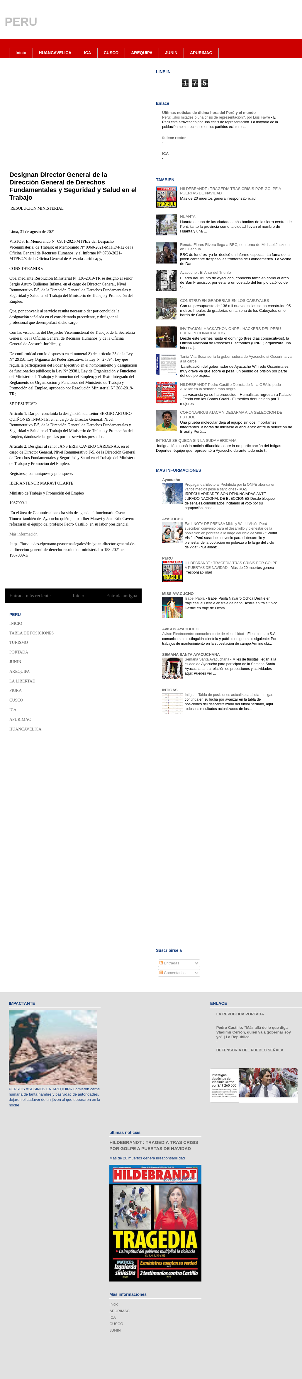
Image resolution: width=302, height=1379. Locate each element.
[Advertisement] (197, 769)
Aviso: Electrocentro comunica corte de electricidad (203, 634)
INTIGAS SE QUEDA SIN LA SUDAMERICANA (196, 440)
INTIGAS (170, 690)
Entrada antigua (121, 595)
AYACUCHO (173, 519)
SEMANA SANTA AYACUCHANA (191, 654)
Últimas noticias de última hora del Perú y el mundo (209, 112)
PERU (21, 21)
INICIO (15, 623)
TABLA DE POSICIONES (31, 633)
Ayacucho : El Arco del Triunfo (205, 272)
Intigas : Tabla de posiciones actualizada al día (222, 695)
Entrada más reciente (30, 595)
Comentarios (173, 973)
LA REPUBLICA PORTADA (240, 1014)
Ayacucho (171, 480)
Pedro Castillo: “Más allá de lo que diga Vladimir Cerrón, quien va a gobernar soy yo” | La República (253, 1032)
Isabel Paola (195, 598)
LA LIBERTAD (22, 681)
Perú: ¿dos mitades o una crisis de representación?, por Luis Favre (216, 117)
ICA (87, 52)
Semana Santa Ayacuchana (207, 659)
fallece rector (174, 138)
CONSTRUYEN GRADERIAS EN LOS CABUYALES (224, 300)
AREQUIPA (141, 52)
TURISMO (18, 642)
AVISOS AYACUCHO (180, 629)
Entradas (169, 963)
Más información (24, 534)
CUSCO (111, 52)
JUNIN (171, 52)
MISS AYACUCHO (178, 593)
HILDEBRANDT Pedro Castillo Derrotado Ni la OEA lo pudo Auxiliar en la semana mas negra (230, 386)
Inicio (21, 52)
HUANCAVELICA (55, 52)
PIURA (15, 690)
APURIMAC (201, 52)
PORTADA (18, 652)
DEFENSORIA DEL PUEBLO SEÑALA (250, 1050)
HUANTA (187, 216)
